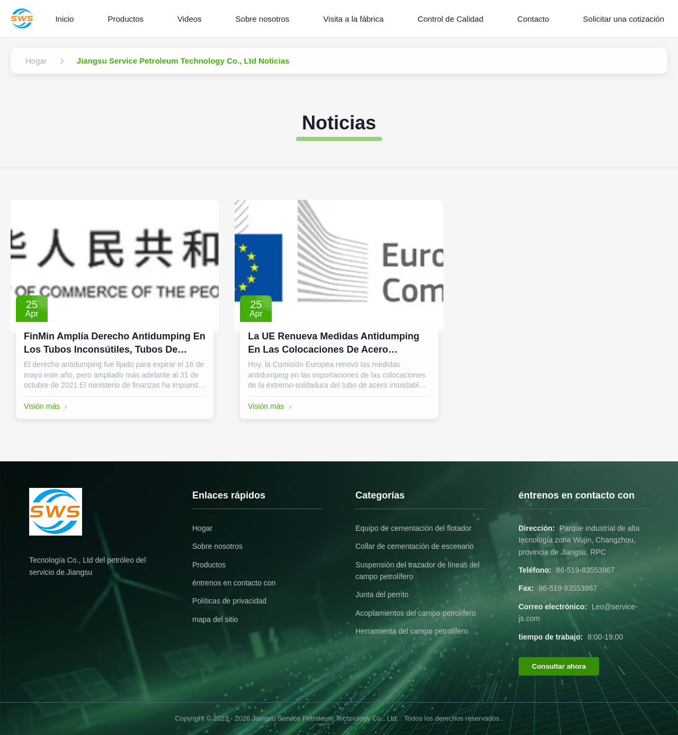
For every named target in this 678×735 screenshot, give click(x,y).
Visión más (46, 406)
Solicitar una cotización (623, 18)
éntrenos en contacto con (233, 583)
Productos (126, 18)
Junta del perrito (381, 594)
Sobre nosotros (263, 18)
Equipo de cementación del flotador (413, 528)
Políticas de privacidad (229, 601)
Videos (189, 18)
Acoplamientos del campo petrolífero (415, 613)
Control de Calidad (450, 18)
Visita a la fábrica (353, 18)
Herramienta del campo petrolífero (411, 631)
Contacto (533, 18)
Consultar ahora (559, 666)
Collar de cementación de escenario (414, 546)
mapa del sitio (215, 619)
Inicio (64, 18)
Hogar (202, 528)
